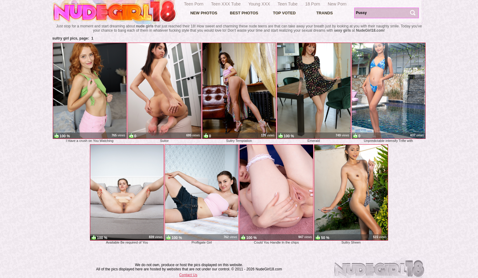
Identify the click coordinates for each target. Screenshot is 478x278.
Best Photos (244, 13)
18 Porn (312, 4)
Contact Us (188, 275)
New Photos (203, 13)
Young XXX (259, 4)
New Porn (337, 4)
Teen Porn (194, 4)
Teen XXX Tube (226, 4)
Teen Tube (288, 4)
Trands (324, 13)
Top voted (284, 13)
